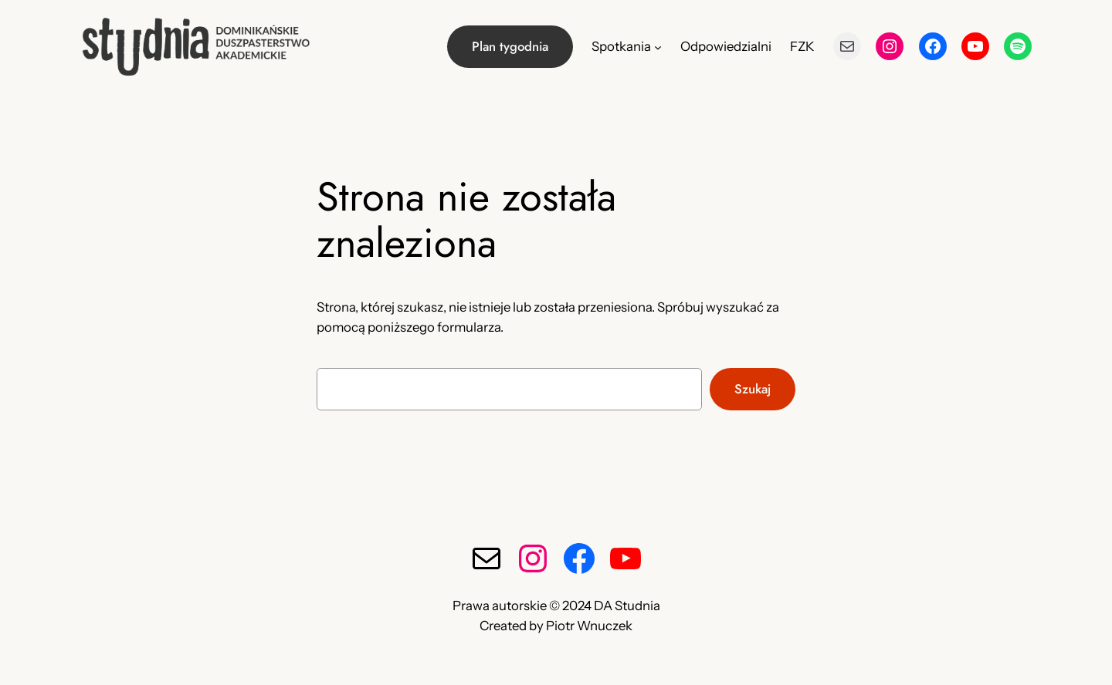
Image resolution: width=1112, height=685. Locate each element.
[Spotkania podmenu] (658, 46)
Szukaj (752, 389)
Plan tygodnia (510, 46)
